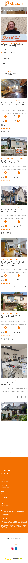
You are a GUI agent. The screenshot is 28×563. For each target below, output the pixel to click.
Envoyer (6, 518)
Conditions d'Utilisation (4, 528)
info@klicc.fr (6, 473)
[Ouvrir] (1, 3)
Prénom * (4, 485)
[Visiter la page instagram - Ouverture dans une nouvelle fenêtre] (12, 548)
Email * (4, 491)
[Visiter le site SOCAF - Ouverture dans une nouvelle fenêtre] (8, 559)
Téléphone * (6, 497)
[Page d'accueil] (14, 3)
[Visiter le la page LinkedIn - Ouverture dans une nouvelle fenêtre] (16, 548)
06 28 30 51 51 (6, 50)
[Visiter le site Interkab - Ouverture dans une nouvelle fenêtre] (18, 559)
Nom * (3, 479)
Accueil (3, 10)
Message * (5, 503)
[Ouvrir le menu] (26, 3)
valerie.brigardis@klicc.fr (9, 53)
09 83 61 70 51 (6, 470)
